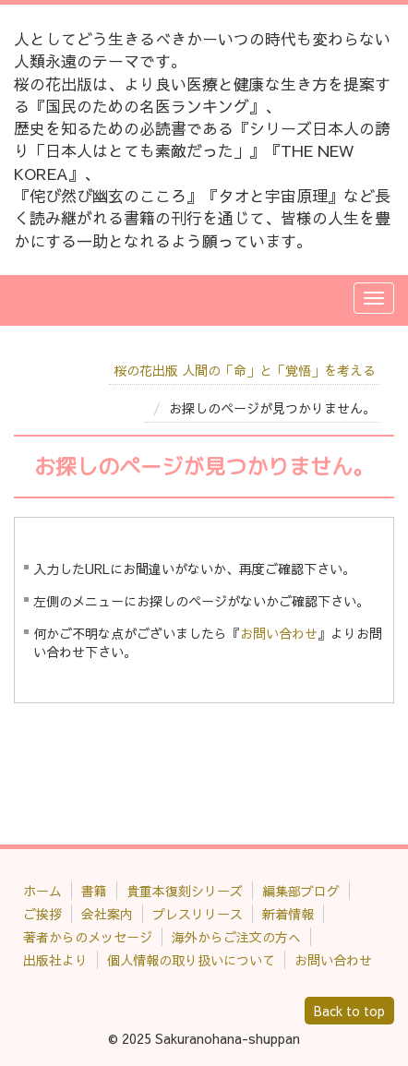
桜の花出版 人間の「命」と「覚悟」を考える (245, 370)
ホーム (42, 890)
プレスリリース (197, 913)
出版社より (55, 960)
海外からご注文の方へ (236, 937)
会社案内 (107, 913)
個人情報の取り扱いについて (191, 960)
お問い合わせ (279, 633)
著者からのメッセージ (87, 937)
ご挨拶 (42, 913)
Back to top (349, 1010)
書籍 (94, 890)
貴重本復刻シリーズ (184, 890)
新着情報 (288, 913)
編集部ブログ (301, 890)
